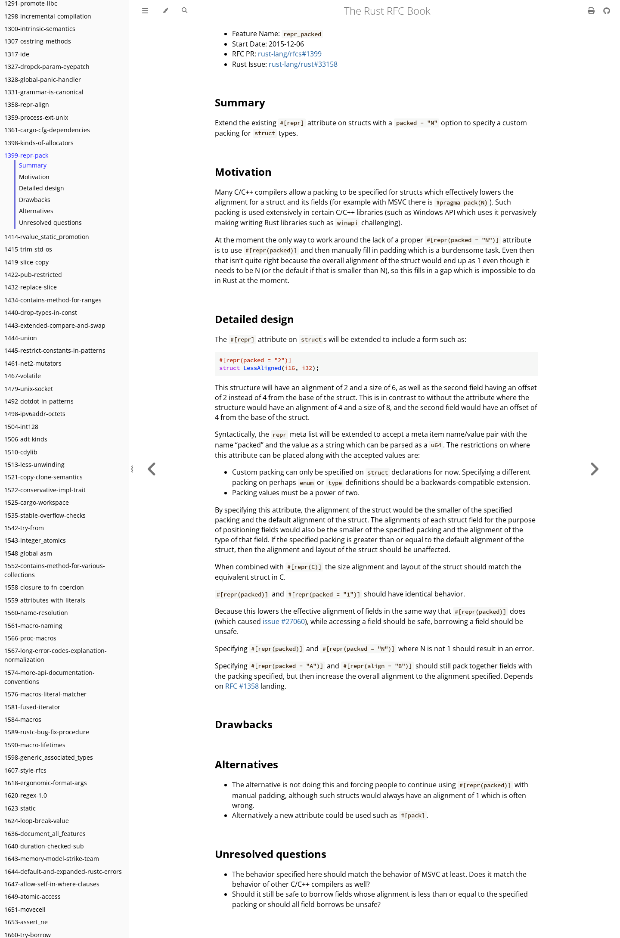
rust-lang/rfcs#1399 (290, 54)
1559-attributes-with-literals (44, 600)
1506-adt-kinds (25, 439)
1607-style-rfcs (25, 770)
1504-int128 (21, 426)
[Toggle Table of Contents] (145, 11)
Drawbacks (34, 200)
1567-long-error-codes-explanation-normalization (55, 655)
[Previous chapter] (152, 469)
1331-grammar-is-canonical (44, 92)
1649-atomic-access (32, 896)
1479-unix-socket (28, 389)
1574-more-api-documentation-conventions (49, 677)
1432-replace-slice (30, 287)
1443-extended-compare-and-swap (54, 325)
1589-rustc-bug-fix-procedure (46, 732)
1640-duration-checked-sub (44, 846)
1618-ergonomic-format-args (45, 783)
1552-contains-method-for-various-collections (54, 570)
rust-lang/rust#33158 (303, 64)
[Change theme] (165, 11)
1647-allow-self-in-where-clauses (51, 884)
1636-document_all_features (45, 833)
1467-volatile (22, 376)
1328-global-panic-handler (42, 79)
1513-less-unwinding (34, 464)
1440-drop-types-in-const (40, 312)
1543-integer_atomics (35, 540)
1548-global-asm (28, 553)
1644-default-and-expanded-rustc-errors (63, 871)
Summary (32, 165)
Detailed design (41, 188)
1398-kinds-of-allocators (39, 143)
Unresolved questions (50, 222)
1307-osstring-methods (37, 41)
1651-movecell (25, 909)
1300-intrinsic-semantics (39, 29)
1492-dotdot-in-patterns (39, 401)
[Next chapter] (594, 469)
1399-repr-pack (26, 155)
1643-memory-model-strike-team (51, 858)
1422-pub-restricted (33, 274)
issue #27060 (284, 621)
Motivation (34, 177)
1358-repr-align (26, 104)
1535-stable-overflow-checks (45, 515)
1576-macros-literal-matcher (45, 694)
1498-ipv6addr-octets (34, 414)
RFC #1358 (242, 686)
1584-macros (22, 719)
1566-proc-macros (30, 638)
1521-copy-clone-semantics (43, 477)
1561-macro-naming (33, 625)
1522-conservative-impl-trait (45, 490)
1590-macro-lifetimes (34, 745)
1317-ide (16, 54)
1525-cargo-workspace (36, 502)
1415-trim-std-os (28, 249)
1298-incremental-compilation (47, 16)
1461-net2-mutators (33, 363)
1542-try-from (24, 528)
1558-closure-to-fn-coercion (44, 587)
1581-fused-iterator (32, 707)
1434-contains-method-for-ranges (53, 300)
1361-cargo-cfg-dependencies (47, 130)
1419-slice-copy (26, 262)
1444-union (20, 338)
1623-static (20, 808)
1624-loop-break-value (36, 821)
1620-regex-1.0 (25, 795)
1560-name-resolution (36, 613)
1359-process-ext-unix (36, 117)
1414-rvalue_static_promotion (46, 237)
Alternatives (36, 211)
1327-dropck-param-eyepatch (47, 66)
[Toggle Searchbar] (184, 11)
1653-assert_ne (26, 922)
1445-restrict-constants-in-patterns (54, 350)
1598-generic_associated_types (48, 757)
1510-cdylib (20, 452)
